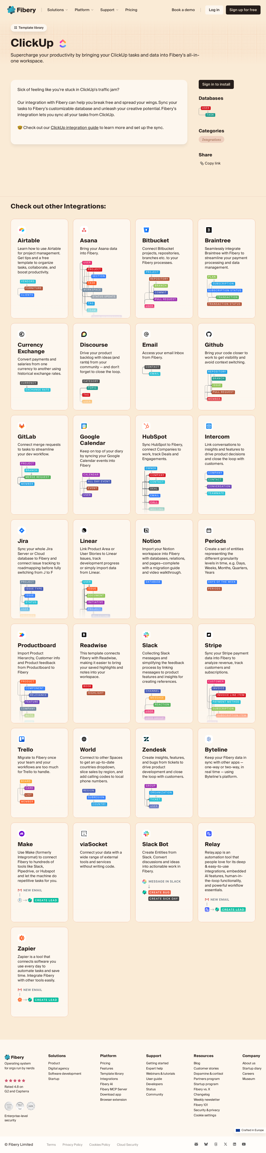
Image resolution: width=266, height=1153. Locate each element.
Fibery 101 (201, 1105)
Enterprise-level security (16, 1118)
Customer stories (206, 1068)
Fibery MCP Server (113, 1089)
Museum (248, 1079)
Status (151, 1089)
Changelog (202, 1094)
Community (154, 1094)
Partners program (207, 1079)
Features (106, 1068)
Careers (248, 1074)
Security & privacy (207, 1110)
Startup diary (251, 1068)
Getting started (157, 1063)
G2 (7, 1091)
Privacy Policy (72, 1145)
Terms (51, 1145)
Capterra (22, 1091)
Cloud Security (127, 1145)
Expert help (154, 1068)
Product (54, 1063)
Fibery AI (106, 1084)
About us (248, 1063)
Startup (53, 1079)
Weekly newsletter (207, 1100)
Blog (197, 1063)
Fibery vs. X (202, 1089)
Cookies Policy (99, 1145)
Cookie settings (205, 1115)
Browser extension (113, 1100)
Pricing (131, 10)
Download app (110, 1094)
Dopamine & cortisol (208, 1074)
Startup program (206, 1084)
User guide (154, 1079)
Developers (154, 1084)
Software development (64, 1074)
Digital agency (58, 1068)
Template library (112, 1074)
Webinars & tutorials (160, 1074)
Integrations (211, 139)
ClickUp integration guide (75, 127)
